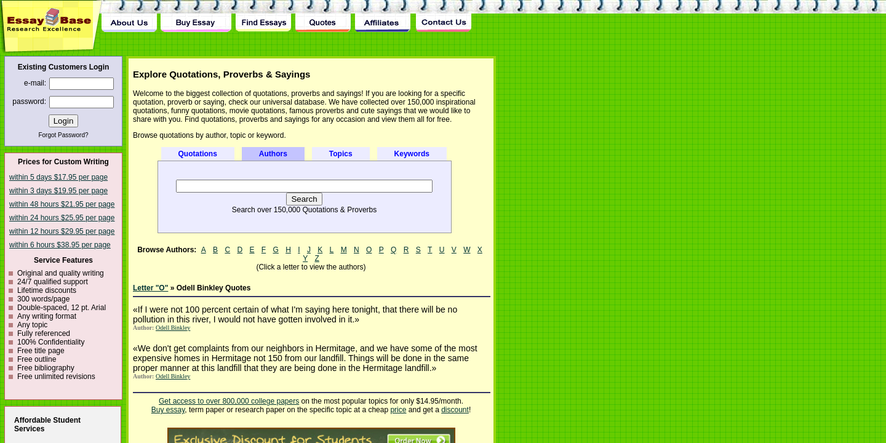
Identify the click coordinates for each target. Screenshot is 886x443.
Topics (341, 154)
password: (29, 101)
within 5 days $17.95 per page (58, 177)
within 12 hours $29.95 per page (61, 231)
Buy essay (168, 409)
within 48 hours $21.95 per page (61, 204)
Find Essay (263, 16)
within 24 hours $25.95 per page (61, 218)
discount (455, 409)
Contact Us (443, 16)
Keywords (411, 154)
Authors (273, 154)
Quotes (323, 16)
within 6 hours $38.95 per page (60, 245)
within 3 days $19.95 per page (58, 190)
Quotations (197, 154)
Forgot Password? (63, 135)
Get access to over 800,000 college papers (229, 401)
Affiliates (383, 16)
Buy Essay (196, 16)
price (398, 409)
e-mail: (35, 83)
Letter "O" (150, 288)
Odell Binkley (173, 327)
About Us (129, 16)
